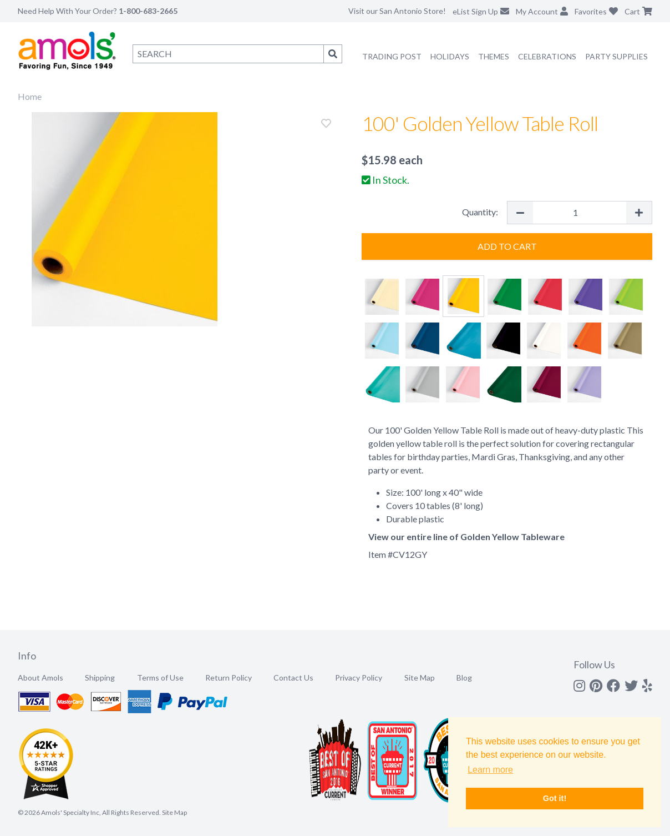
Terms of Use (160, 677)
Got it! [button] (554, 798)
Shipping (100, 677)
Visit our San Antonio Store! (397, 11)
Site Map (419, 677)
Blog (464, 677)
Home (30, 96)
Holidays (449, 56)
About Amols (40, 677)
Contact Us (293, 677)
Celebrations (547, 56)
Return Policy (228, 677)
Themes (493, 56)
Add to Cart (507, 246)
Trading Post (392, 56)
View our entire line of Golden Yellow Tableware (466, 536)
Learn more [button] (490, 769)
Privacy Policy (358, 677)
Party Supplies (616, 56)
